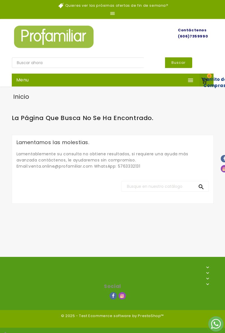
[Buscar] (165, 186)
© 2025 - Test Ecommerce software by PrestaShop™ (112, 315)
